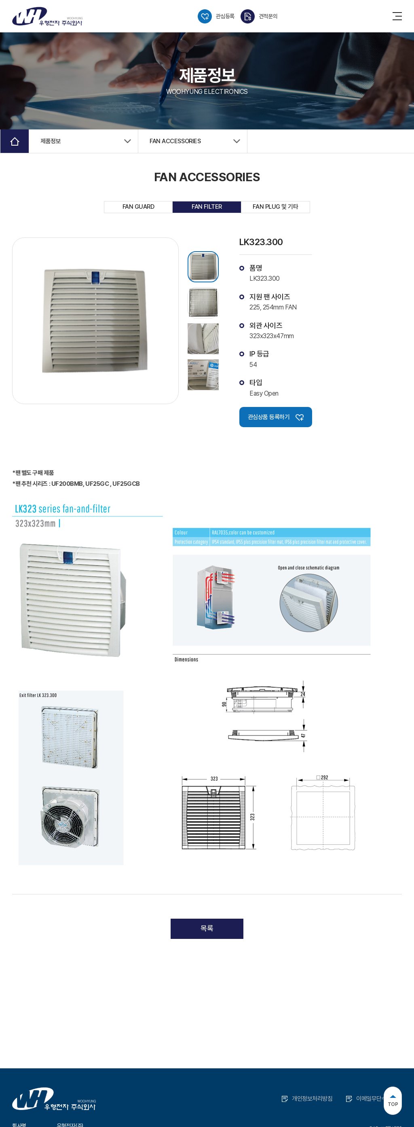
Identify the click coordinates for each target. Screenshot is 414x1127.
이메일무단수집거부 (374, 1098)
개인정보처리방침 (307, 1098)
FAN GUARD (138, 206)
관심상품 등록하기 (276, 417)
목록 (207, 928)
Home (14, 141)
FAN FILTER (207, 206)
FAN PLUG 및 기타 (275, 206)
